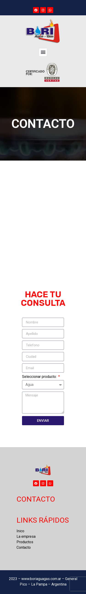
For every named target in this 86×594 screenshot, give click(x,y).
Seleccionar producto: (40, 377)
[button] (43, 52)
